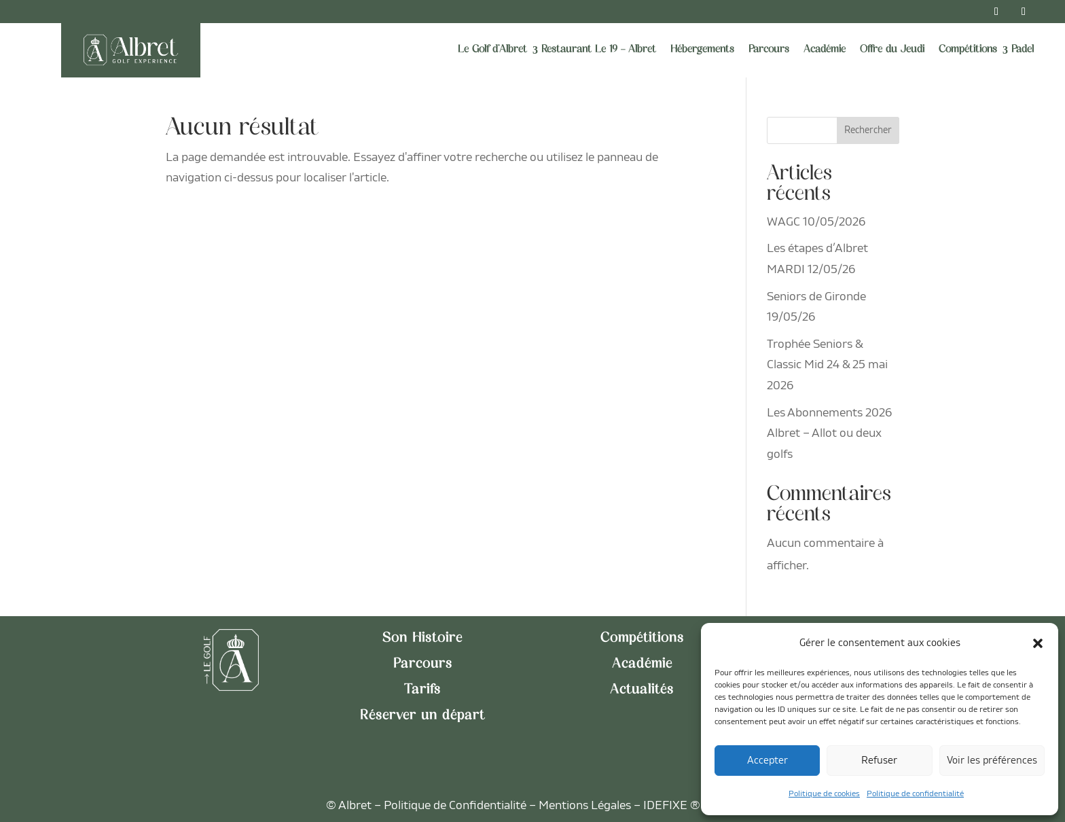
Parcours (768, 50)
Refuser (879, 760)
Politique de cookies (824, 794)
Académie (825, 50)
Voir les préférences (992, 760)
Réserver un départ (422, 716)
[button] (1038, 643)
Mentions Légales (585, 805)
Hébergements (702, 50)
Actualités (642, 690)
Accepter (767, 760)
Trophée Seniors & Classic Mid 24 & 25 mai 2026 (827, 364)
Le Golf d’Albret (492, 50)
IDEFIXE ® (671, 805)
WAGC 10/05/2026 (816, 222)
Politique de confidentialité (915, 794)
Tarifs (422, 690)
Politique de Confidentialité (455, 805)
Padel (1022, 50)
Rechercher (868, 130)
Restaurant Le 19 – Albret (598, 50)
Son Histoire (422, 638)
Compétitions (968, 50)
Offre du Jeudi (892, 50)
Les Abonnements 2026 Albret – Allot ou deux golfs (829, 433)
